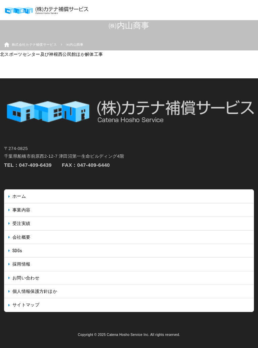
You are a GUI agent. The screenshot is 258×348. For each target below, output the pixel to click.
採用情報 (21, 264)
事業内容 (21, 210)
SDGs (17, 250)
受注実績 (21, 223)
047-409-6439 (35, 165)
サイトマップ (25, 305)
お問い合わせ (25, 278)
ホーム (19, 196)
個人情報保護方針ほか (34, 291)
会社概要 (21, 237)
